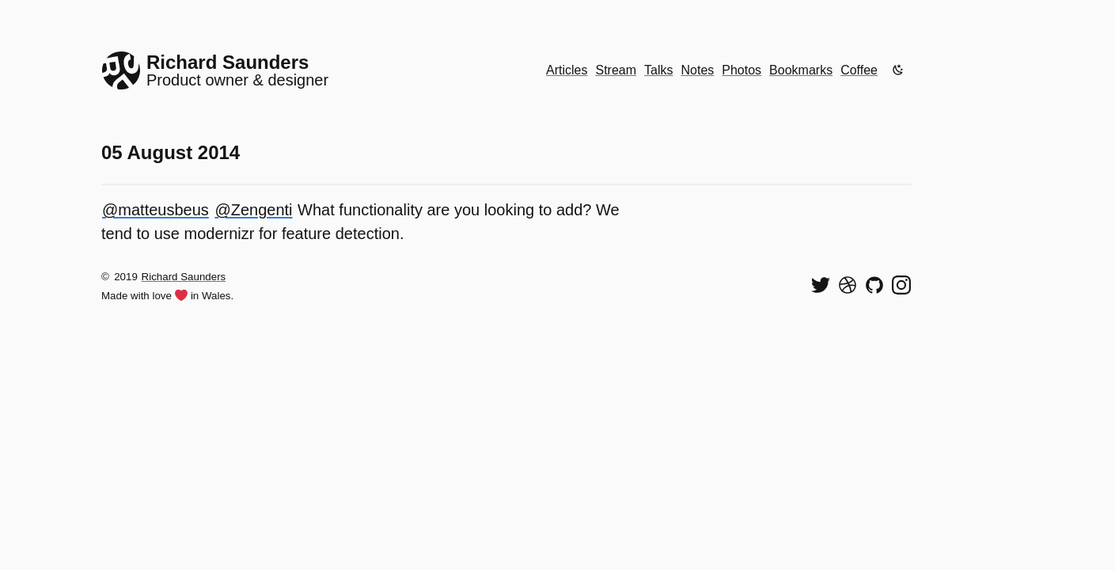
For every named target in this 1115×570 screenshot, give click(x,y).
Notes (698, 70)
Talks (658, 70)
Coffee (859, 70)
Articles (566, 70)
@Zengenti (253, 209)
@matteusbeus (155, 209)
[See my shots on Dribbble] (847, 285)
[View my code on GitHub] (874, 285)
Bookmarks (800, 70)
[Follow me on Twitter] (820, 285)
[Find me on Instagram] (901, 285)
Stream (615, 70)
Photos (741, 70)
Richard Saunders (184, 277)
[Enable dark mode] (898, 70)
